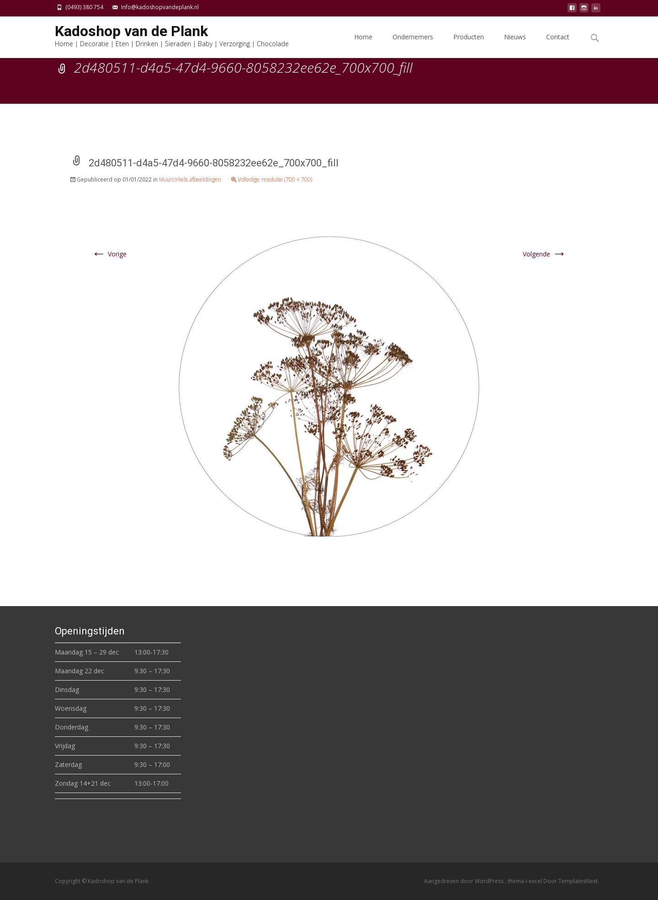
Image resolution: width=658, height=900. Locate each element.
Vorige (109, 254)
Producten (468, 45)
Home (363, 45)
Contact (557, 45)
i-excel (534, 881)
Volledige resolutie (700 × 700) (275, 179)
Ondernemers (413, 45)
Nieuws (515, 45)
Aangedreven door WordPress (464, 881)
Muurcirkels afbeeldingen (190, 179)
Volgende (545, 254)
